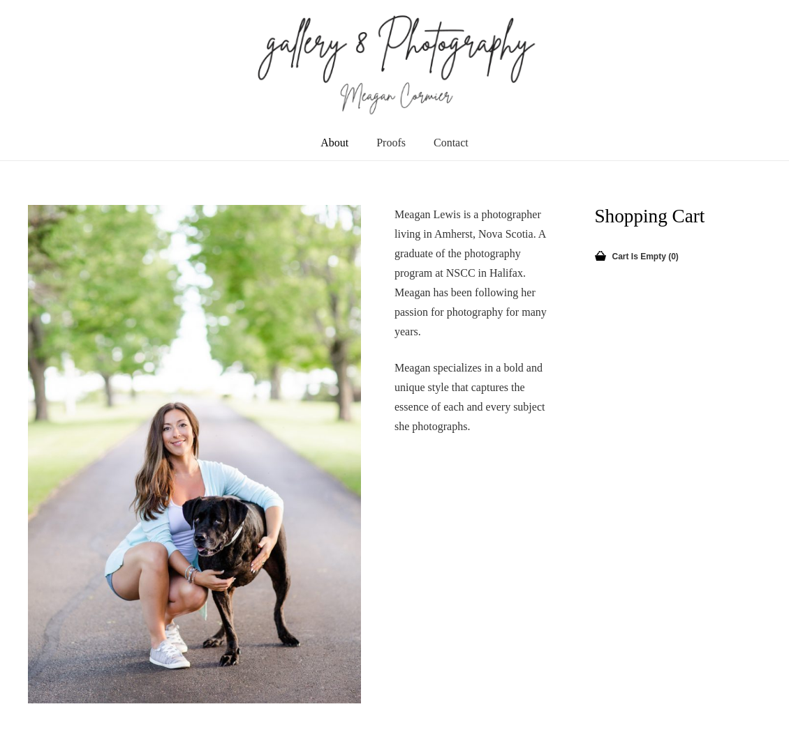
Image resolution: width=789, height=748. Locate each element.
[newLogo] (394, 62)
